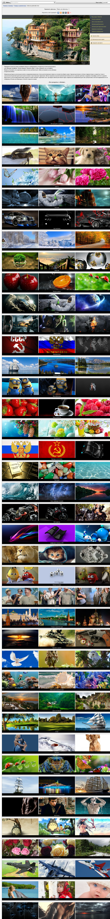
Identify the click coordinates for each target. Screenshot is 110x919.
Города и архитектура (20, 5)
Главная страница (8, 5)
